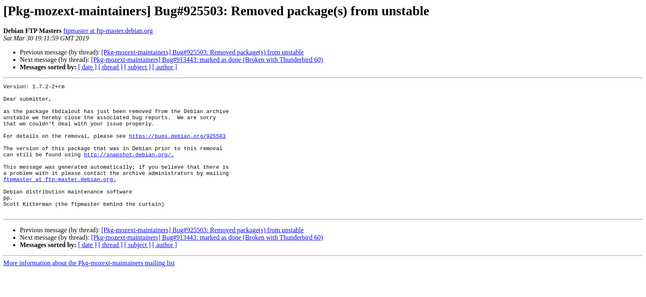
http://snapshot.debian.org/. (129, 169)
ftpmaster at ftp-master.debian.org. (59, 199)
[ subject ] (137, 67)
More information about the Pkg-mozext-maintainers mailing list (89, 288)
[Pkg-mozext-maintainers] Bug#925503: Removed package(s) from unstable (202, 52)
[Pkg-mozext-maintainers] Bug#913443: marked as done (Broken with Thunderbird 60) (207, 59)
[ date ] (87, 67)
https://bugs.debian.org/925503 (177, 147)
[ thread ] (110, 67)
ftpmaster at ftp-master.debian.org (108, 30)
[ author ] (164, 67)
